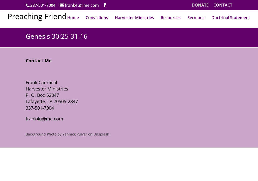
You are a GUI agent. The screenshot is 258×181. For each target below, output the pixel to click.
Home (73, 17)
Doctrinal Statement (230, 17)
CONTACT (222, 5)
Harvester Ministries (134, 17)
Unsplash (101, 134)
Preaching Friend (37, 16)
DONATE (200, 5)
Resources (171, 17)
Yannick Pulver (74, 134)
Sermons (196, 17)
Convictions (97, 17)
